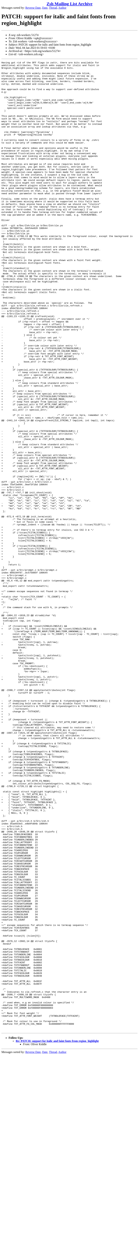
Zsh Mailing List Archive (69, 3)
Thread (53, 7)
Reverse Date (33, 7)
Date (45, 7)
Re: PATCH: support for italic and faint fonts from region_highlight (57, 1234)
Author (62, 7)
